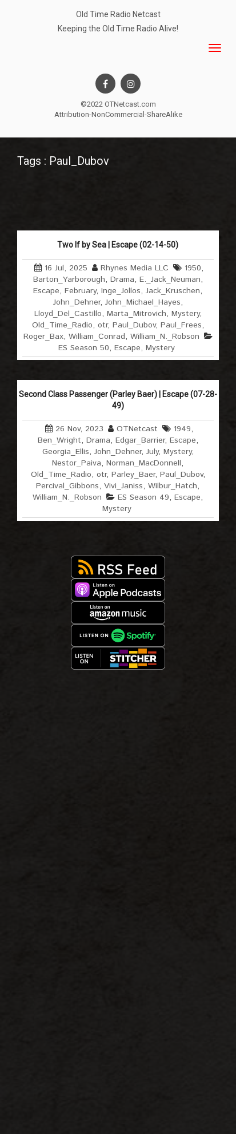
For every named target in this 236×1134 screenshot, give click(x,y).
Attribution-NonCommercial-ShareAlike (118, 114)
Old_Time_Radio (62, 325)
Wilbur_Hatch (172, 486)
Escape (46, 291)
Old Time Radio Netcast (118, 14)
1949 (182, 429)
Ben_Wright (59, 440)
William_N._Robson (164, 336)
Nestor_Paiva (76, 463)
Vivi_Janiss (123, 486)
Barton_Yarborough (69, 279)
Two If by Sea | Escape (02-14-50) (117, 244)
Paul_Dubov (134, 325)
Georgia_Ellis (65, 451)
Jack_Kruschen (173, 291)
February (80, 291)
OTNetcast (137, 429)
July (152, 451)
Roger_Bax (43, 336)
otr (102, 325)
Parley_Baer (133, 474)
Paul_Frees (181, 325)
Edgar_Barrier (140, 440)
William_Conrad (97, 336)
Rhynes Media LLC (135, 268)
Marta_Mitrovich (136, 313)
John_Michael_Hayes (143, 302)
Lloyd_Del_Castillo (68, 313)
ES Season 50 (83, 348)
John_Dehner (76, 302)
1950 (193, 268)
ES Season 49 (143, 497)
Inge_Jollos (121, 291)
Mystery (185, 313)
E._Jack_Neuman (170, 279)
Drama (122, 279)
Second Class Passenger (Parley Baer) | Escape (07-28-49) (118, 400)
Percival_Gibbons (67, 486)
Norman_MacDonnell (143, 463)
